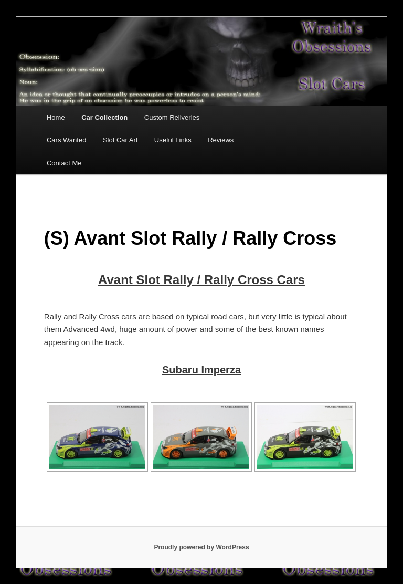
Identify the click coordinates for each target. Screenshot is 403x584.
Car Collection (104, 117)
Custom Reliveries (171, 117)
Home (56, 117)
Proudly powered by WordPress (201, 547)
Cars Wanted (66, 140)
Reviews (221, 140)
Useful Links (173, 140)
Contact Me (64, 163)
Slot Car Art (120, 140)
